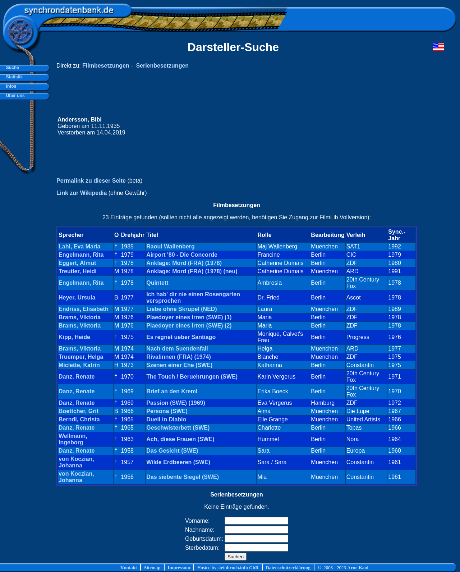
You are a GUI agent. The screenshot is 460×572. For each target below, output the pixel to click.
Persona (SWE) (167, 411)
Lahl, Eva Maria (80, 246)
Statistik (13, 76)
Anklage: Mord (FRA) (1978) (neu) (191, 271)
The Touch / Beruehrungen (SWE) (192, 377)
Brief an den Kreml (171, 391)
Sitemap (152, 567)
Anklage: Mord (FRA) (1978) (184, 263)
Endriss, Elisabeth (84, 309)
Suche (11, 67)
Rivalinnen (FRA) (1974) (178, 357)
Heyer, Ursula (77, 297)
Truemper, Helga (81, 357)
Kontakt (128, 567)
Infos (10, 86)
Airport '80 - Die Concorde (181, 255)
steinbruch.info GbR (237, 567)
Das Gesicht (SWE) (172, 451)
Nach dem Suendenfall (177, 349)
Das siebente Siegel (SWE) (182, 477)
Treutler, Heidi (78, 271)
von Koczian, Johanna (76, 462)
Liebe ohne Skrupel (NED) (181, 309)
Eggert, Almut (77, 263)
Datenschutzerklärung (288, 567)
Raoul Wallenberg (170, 246)
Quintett (157, 283)
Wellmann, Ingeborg (73, 439)
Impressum (179, 567)
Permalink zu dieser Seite (91, 181)
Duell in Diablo (166, 419)
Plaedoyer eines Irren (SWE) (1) (188, 317)
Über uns (14, 95)
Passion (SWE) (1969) (175, 403)
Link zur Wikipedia (81, 193)
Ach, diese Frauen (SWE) (180, 439)
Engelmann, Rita (81, 255)
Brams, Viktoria (80, 317)
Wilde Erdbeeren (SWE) (178, 462)
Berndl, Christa (79, 419)
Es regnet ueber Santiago (181, 337)
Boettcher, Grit (78, 411)
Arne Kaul (357, 567)
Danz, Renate (77, 377)
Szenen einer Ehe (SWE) (179, 365)
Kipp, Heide (74, 337)
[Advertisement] (308, 126)
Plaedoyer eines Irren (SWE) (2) (188, 325)
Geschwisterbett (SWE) (178, 428)
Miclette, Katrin (79, 365)
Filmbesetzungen (105, 66)
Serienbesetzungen (162, 66)
